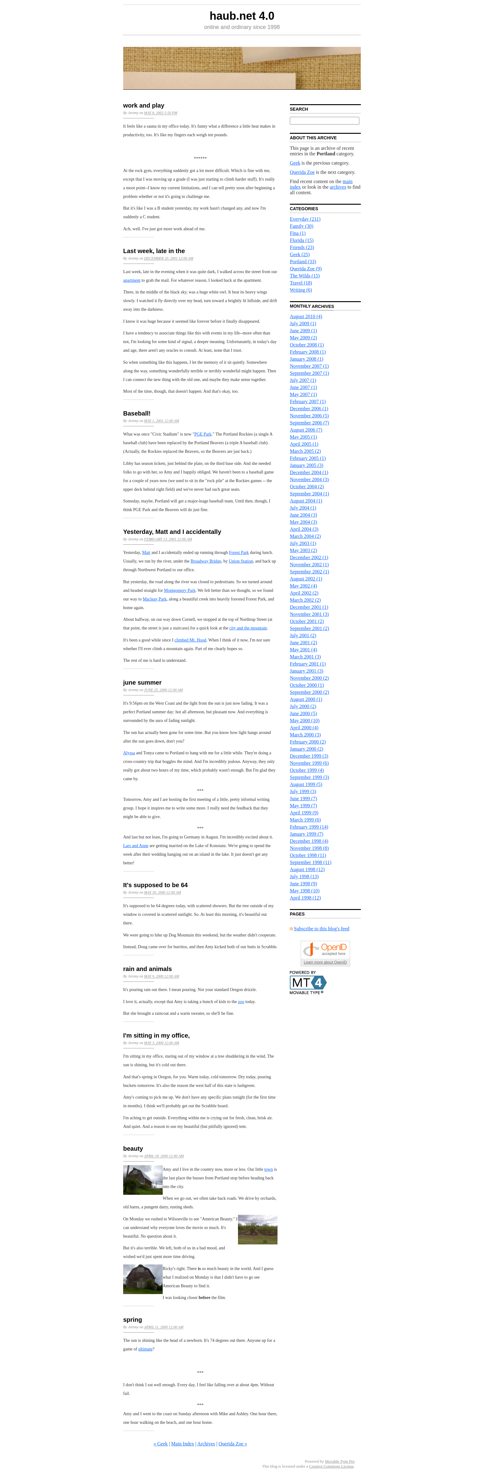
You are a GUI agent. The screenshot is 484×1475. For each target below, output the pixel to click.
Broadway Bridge (206, 561)
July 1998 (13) (304, 876)
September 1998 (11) (310, 862)
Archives (206, 1443)
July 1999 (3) (303, 791)
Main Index (182, 1443)
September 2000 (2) (309, 692)
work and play (143, 105)
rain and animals (147, 968)
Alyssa (129, 753)
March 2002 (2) (305, 600)
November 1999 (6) (309, 763)
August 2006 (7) (306, 429)
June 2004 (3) (303, 515)
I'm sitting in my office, (156, 1035)
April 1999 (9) (304, 812)
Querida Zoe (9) (306, 268)
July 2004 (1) (303, 507)
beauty (133, 1148)
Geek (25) (300, 254)
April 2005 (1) (304, 444)
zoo (241, 1001)
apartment (131, 280)
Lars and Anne (135, 845)
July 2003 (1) (303, 543)
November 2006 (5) (309, 415)
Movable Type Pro (340, 1461)
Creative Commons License (331, 1466)
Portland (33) (303, 261)
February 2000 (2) (308, 741)
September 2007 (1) (309, 373)
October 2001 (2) (307, 621)
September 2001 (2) (309, 628)
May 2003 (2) (303, 550)
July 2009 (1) (303, 323)
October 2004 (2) (307, 486)
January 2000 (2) (306, 749)
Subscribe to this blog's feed (321, 928)
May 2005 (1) (303, 437)
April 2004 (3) (304, 529)
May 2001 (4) (303, 649)
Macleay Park (154, 599)
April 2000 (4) (304, 727)
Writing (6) (301, 290)
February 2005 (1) (308, 458)
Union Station (241, 561)
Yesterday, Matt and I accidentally (172, 531)
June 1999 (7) (303, 798)
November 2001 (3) (309, 614)
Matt (146, 552)
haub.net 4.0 (242, 16)
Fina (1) (298, 233)
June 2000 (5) (303, 713)
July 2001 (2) (303, 635)
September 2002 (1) (309, 571)
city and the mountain (248, 628)
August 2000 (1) (306, 699)
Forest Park (239, 552)
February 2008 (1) (308, 351)
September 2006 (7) (309, 422)
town (268, 1169)
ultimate (145, 1349)
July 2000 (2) (303, 706)
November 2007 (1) (309, 366)
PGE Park (203, 434)
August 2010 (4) (306, 316)
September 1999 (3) (309, 777)
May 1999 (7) (303, 805)
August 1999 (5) (306, 784)
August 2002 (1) (306, 578)
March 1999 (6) (305, 819)
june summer (142, 682)
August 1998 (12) (307, 869)
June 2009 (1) (303, 330)
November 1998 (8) (309, 848)
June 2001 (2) (303, 642)
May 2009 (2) (303, 337)
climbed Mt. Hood (190, 640)
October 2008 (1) (307, 344)
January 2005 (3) (306, 465)
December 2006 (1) (309, 408)
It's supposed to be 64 (155, 885)
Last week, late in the (154, 251)
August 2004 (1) (306, 500)
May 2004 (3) (303, 522)
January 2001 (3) (306, 671)
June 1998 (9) (303, 883)
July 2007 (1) (303, 380)
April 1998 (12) (305, 897)
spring (132, 1319)
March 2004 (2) (305, 536)
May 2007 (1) (303, 394)
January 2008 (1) (306, 359)
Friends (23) (302, 247)
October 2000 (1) (307, 685)
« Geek (161, 1443)
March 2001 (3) (305, 656)
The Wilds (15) (305, 275)
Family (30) (301, 226)
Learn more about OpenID (325, 962)
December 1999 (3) (309, 756)
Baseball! (137, 413)
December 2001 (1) (309, 607)
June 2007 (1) (303, 387)
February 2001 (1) (308, 663)
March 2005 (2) (305, 451)
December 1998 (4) (309, 841)
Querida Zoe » (233, 1443)
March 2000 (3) (305, 734)
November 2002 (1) (309, 564)
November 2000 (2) (309, 678)
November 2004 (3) (309, 479)
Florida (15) (302, 240)
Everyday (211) (305, 219)
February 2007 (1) (308, 401)
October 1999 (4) (307, 770)
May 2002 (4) (303, 585)
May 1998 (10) (304, 890)
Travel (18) (301, 282)
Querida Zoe (302, 172)
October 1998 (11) (308, 855)
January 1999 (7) (306, 834)
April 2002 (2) (304, 593)
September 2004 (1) (309, 493)
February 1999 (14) (309, 827)
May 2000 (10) (304, 720)
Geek (295, 163)
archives (338, 187)
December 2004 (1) (309, 472)
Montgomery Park (179, 590)
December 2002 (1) (309, 557)
